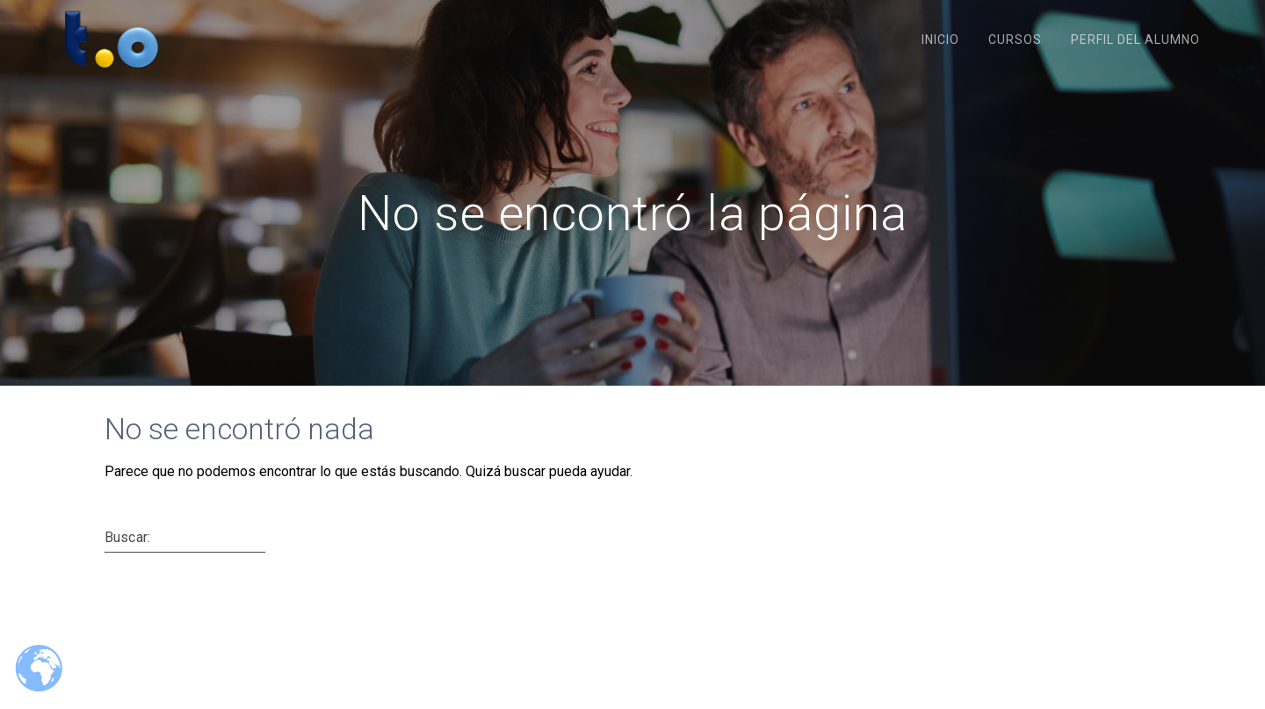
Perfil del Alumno (1135, 40)
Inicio (940, 40)
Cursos (1015, 40)
